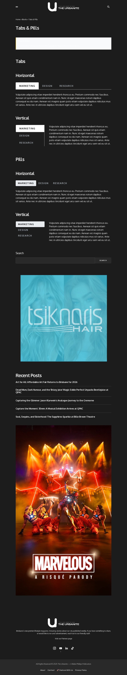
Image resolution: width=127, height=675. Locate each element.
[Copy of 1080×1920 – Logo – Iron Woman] (63, 510)
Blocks (24, 19)
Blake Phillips (77, 664)
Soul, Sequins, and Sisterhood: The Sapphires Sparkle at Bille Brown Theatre (55, 416)
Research (66, 85)
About (42, 670)
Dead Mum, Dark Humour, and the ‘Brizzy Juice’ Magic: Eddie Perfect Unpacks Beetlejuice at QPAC (62, 391)
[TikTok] (72, 649)
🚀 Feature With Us (65, 670)
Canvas (51, 46)
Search (20, 253)
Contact (51, 670)
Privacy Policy (81, 670)
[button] (17, 7)
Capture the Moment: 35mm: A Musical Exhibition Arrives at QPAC (49, 408)
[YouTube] (60, 649)
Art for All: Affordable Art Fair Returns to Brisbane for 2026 (46, 382)
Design (47, 85)
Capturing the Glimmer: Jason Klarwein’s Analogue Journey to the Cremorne (55, 400)
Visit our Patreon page (63, 639)
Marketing (27, 85)
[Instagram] (54, 649)
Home (18, 19)
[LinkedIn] (66, 649)
